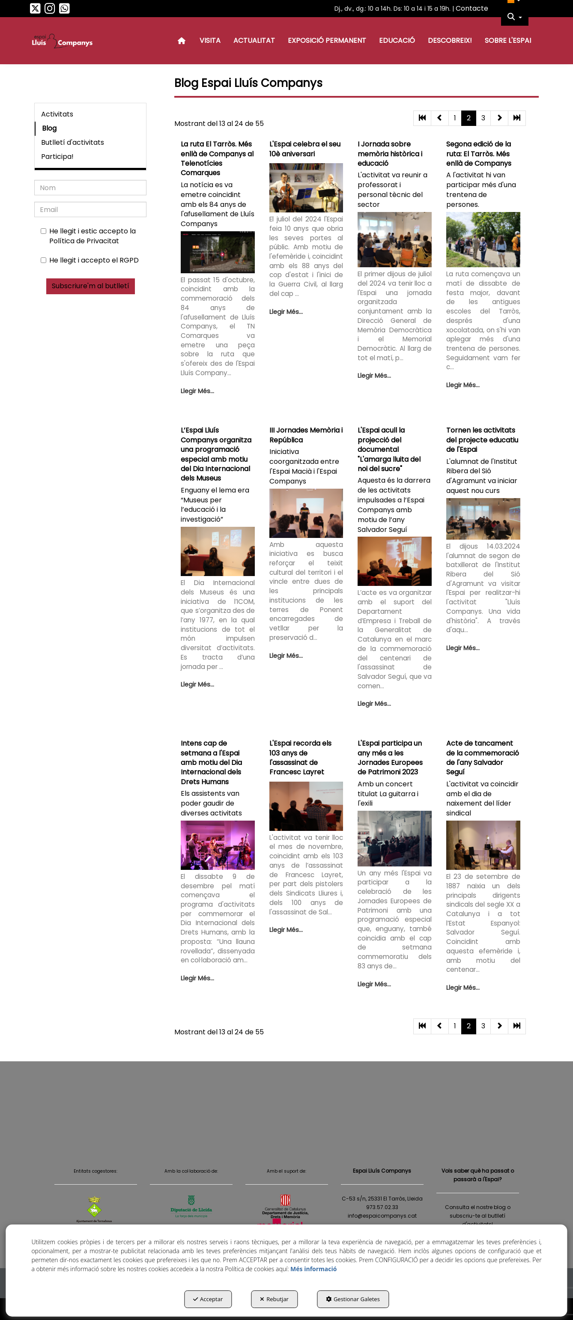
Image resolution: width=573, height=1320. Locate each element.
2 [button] (469, 118)
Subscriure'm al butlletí (90, 286)
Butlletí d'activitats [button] (72, 142)
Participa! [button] (57, 156)
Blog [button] (49, 128)
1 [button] (455, 118)
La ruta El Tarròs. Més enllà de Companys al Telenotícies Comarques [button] (217, 158)
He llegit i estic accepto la (88, 236)
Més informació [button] (313, 1269)
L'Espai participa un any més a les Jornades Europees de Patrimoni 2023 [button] (390, 757)
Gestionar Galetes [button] (353, 1299)
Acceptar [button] (208, 1299)
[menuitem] (514, 17)
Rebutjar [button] (274, 1299)
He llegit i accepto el (90, 260)
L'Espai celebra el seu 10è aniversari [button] (304, 148)
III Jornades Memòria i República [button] (306, 435)
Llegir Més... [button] (197, 391)
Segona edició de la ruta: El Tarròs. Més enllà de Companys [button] (478, 153)
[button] (35, 10)
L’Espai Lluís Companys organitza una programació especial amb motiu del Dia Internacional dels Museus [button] (216, 454)
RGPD (129, 260)
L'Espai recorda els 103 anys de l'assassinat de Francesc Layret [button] (300, 757)
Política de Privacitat (84, 241)
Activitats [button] (57, 114)
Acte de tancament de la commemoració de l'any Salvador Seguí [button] (482, 757)
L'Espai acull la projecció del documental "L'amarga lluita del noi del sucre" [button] (389, 449)
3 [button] (483, 118)
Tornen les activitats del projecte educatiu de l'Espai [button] (482, 439)
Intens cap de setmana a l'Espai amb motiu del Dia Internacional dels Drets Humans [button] (211, 762)
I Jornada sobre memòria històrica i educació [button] (390, 153)
